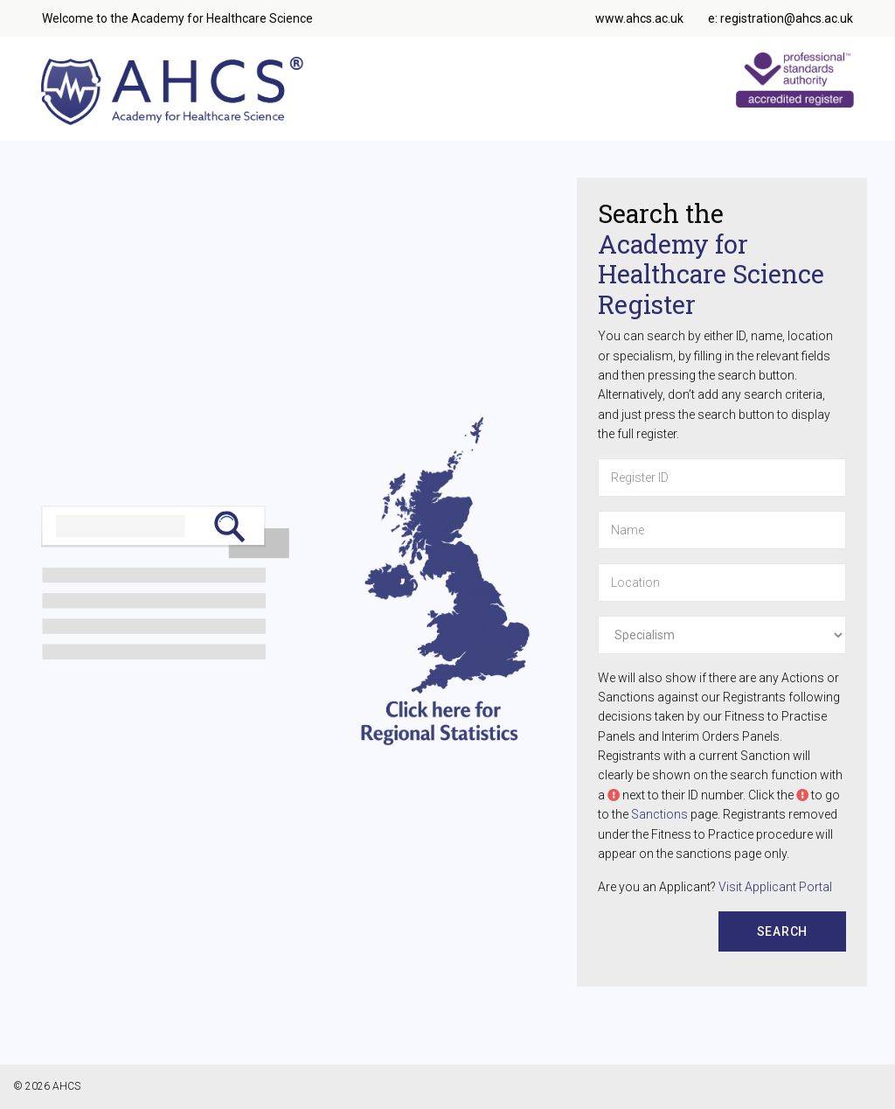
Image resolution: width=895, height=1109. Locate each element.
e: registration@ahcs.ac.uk (780, 18)
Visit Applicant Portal (775, 887)
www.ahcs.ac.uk (639, 18)
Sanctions (659, 814)
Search (782, 931)
